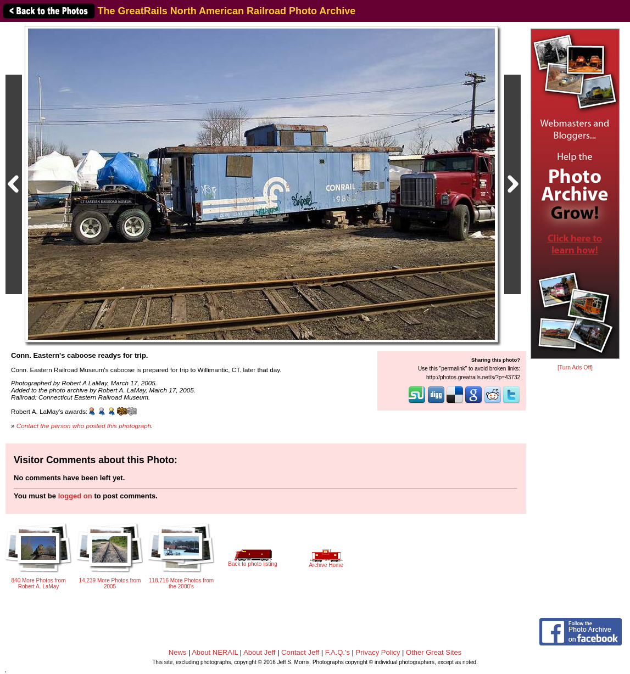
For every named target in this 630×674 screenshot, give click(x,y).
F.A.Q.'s (337, 652)
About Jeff (259, 652)
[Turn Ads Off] (575, 367)
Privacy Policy (378, 652)
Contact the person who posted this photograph (84, 425)
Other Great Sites (433, 652)
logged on (75, 496)
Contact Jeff (300, 652)
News (178, 652)
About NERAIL (215, 652)
